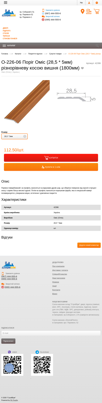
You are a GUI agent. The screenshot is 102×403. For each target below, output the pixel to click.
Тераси (6, 36)
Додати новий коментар (89, 245)
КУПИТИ (51, 158)
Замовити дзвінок (51, 10)
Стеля (6, 33)
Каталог (9, 46)
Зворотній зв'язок (50, 16)
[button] (5, 2)
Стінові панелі (10, 39)
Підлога (7, 31)
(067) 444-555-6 (53, 13)
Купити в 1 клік (51, 167)
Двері (5, 28)
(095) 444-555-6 (53, 19)
